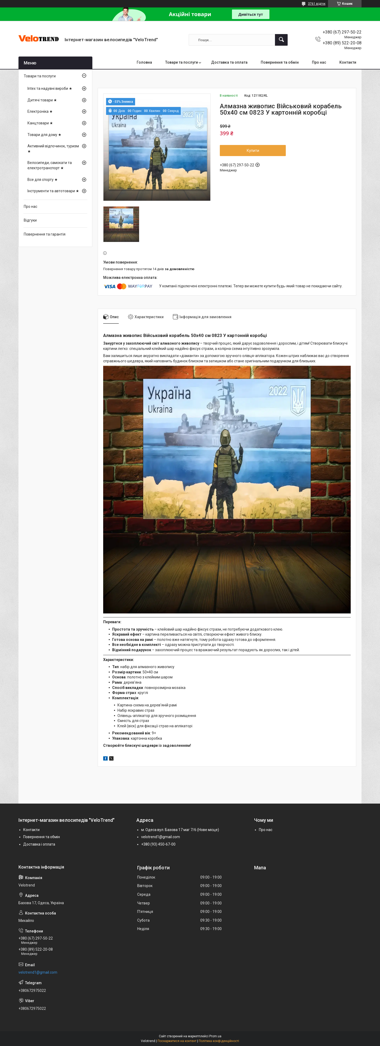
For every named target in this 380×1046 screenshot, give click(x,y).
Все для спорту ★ (42, 179)
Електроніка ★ (40, 111)
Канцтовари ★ (40, 123)
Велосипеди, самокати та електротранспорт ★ (49, 165)
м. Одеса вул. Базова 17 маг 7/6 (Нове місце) (180, 830)
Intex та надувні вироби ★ (49, 88)
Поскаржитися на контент (177, 1041)
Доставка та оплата (229, 62)
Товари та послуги (181, 62)
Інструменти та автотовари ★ (53, 191)
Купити (253, 150)
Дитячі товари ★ (42, 100)
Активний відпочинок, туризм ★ (53, 148)
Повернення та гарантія (44, 234)
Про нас (319, 62)
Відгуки (30, 220)
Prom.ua (215, 1036)
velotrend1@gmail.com (160, 837)
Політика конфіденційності (219, 1041)
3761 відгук (316, 4)
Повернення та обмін (280, 62)
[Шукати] (281, 40)
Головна (144, 62)
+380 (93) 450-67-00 (158, 844)
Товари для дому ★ (44, 135)
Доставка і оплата (39, 844)
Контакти (347, 62)
